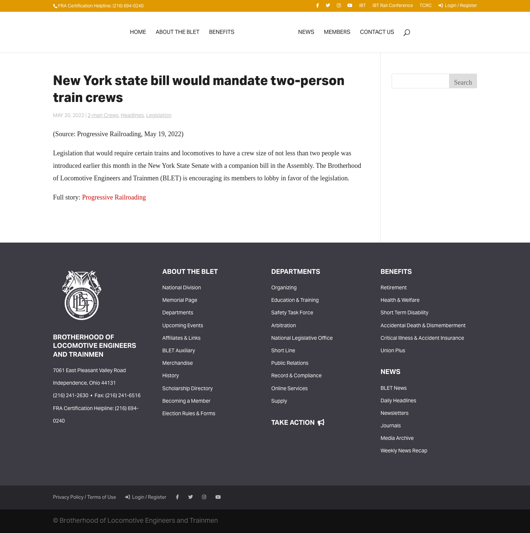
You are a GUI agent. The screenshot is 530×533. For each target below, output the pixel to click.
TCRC (426, 7)
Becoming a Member (186, 401)
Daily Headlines (398, 401)
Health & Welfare (400, 300)
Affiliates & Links (181, 338)
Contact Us (377, 34)
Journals (391, 426)
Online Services (289, 389)
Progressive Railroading (114, 197)
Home (138, 34)
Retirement (394, 288)
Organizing (284, 288)
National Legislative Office (302, 338)
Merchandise (177, 363)
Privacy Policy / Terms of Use (84, 498)
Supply (279, 401)
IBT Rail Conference (392, 7)
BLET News (394, 388)
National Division (181, 288)
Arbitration (283, 326)
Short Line (283, 351)
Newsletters (395, 413)
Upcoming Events (182, 326)
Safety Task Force (292, 313)
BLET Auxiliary (178, 351)
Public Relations (289, 363)
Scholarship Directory (187, 389)
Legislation (159, 115)
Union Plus (393, 351)
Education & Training (295, 300)
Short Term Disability (404, 313)
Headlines (132, 115)
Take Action (297, 423)
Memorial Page (179, 300)
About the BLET (177, 34)
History (170, 376)
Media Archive (397, 438)
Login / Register (457, 7)
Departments (177, 313)
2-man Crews (103, 115)
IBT (362, 7)
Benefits (221, 34)
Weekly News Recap (404, 451)
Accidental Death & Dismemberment (423, 326)
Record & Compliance (296, 376)
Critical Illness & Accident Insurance (422, 338)
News (306, 34)
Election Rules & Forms (188, 414)
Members (337, 34)
